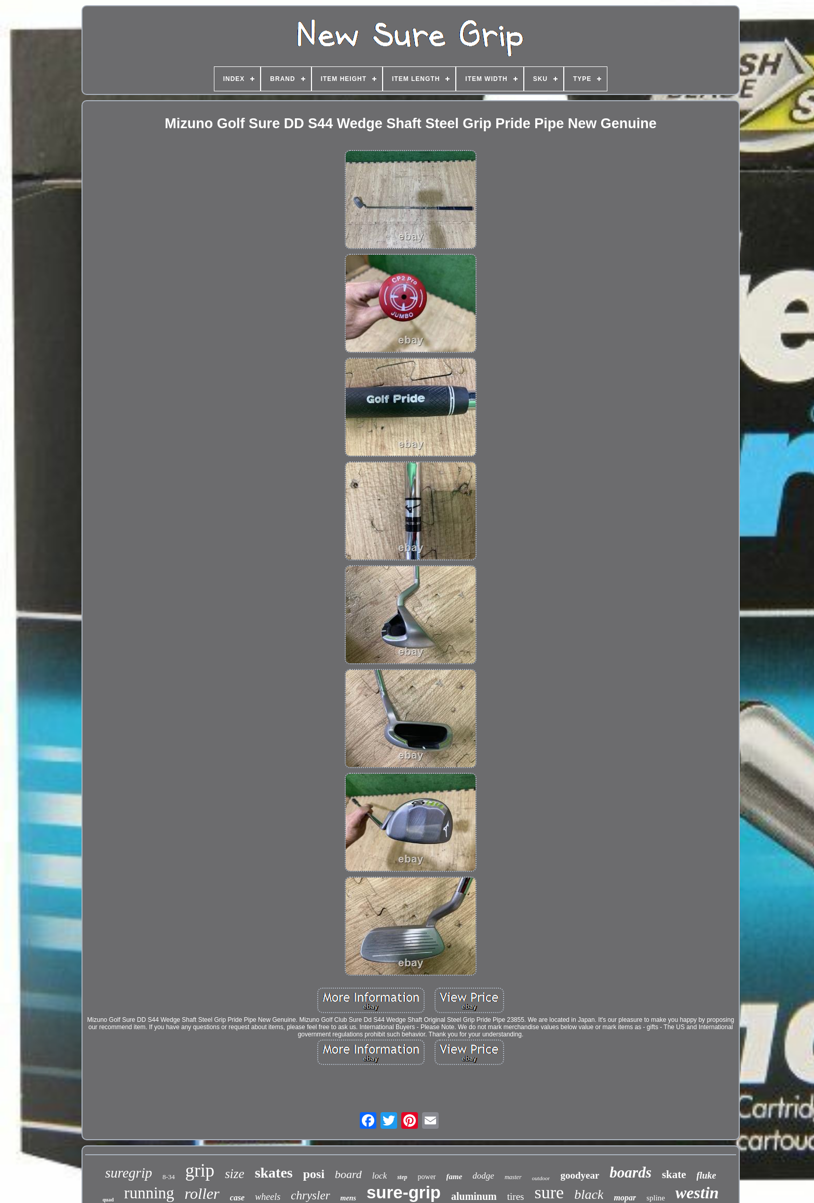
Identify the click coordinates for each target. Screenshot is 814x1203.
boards (630, 1172)
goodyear (579, 1175)
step (402, 1177)
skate (674, 1174)
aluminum (474, 1196)
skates (274, 1173)
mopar (625, 1197)
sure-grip (404, 1192)
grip (199, 1170)
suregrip (128, 1173)
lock (379, 1176)
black (588, 1194)
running (149, 1193)
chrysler (310, 1195)
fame (454, 1176)
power (427, 1177)
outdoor (541, 1178)
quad (108, 1199)
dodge (483, 1176)
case (237, 1197)
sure (549, 1192)
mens (348, 1198)
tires (515, 1196)
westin (697, 1192)
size (235, 1174)
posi (313, 1174)
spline (655, 1198)
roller (202, 1193)
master (513, 1177)
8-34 (168, 1177)
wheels (267, 1197)
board (348, 1174)
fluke (706, 1175)
